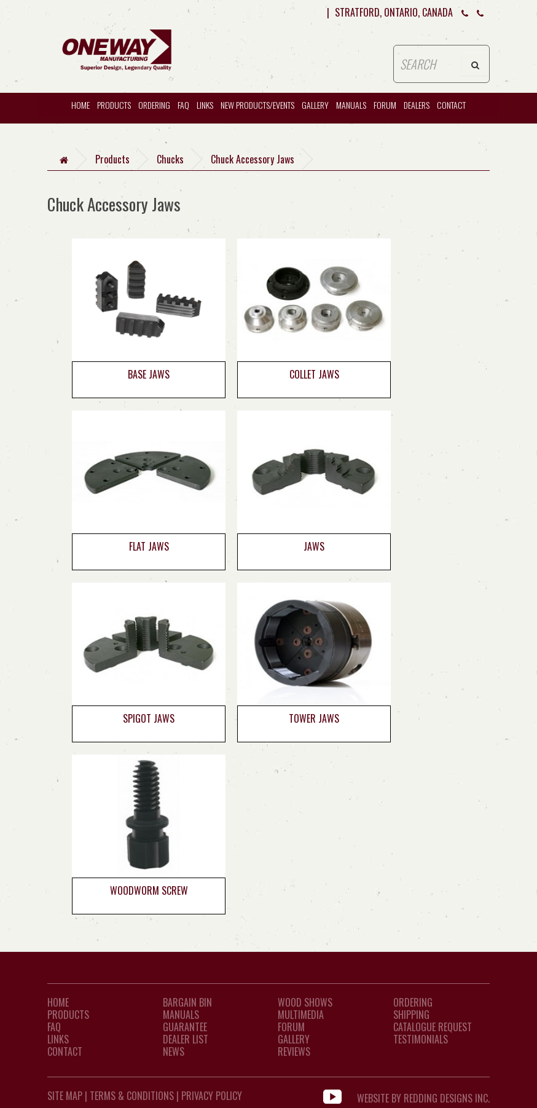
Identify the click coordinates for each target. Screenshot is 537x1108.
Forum (385, 104)
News (173, 1051)
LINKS (58, 1039)
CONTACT (451, 104)
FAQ (183, 104)
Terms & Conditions (132, 1095)
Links (205, 104)
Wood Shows (305, 1002)
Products (114, 104)
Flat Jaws (149, 546)
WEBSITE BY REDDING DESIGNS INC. (423, 1096)
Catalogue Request (432, 1027)
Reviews (294, 1051)
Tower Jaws (314, 718)
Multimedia (301, 1014)
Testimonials (420, 1039)
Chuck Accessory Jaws (252, 159)
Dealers (416, 104)
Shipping (411, 1014)
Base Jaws (149, 374)
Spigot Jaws (148, 718)
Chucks (170, 159)
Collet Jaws (314, 374)
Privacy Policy (211, 1095)
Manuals (351, 104)
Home (58, 1002)
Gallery (315, 104)
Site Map (64, 1095)
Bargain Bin (187, 1002)
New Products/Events (257, 104)
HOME (80, 104)
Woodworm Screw (149, 890)
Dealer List (185, 1039)
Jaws (314, 546)
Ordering (154, 104)
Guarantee (185, 1027)
